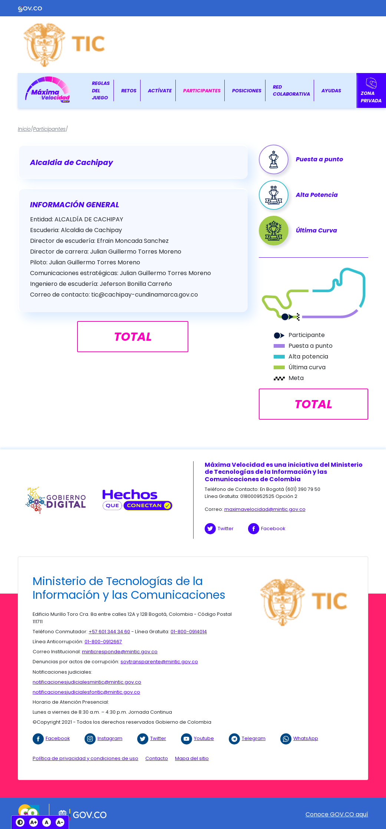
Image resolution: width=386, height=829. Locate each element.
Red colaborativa (291, 90)
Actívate (160, 90)
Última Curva (316, 230)
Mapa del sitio (192, 758)
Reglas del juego (101, 90)
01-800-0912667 (103, 641)
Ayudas (331, 90)
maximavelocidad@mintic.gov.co (265, 509)
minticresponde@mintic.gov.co (120, 651)
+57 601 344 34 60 (109, 631)
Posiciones (246, 90)
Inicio (24, 129)
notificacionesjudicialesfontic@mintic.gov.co (86, 692)
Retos (128, 90)
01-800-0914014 (189, 631)
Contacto (156, 758)
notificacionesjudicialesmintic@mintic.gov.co (87, 682)
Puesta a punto (319, 159)
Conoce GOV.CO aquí (337, 814)
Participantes (202, 90)
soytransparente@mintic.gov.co (159, 661)
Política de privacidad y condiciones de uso (85, 758)
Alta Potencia (317, 195)
